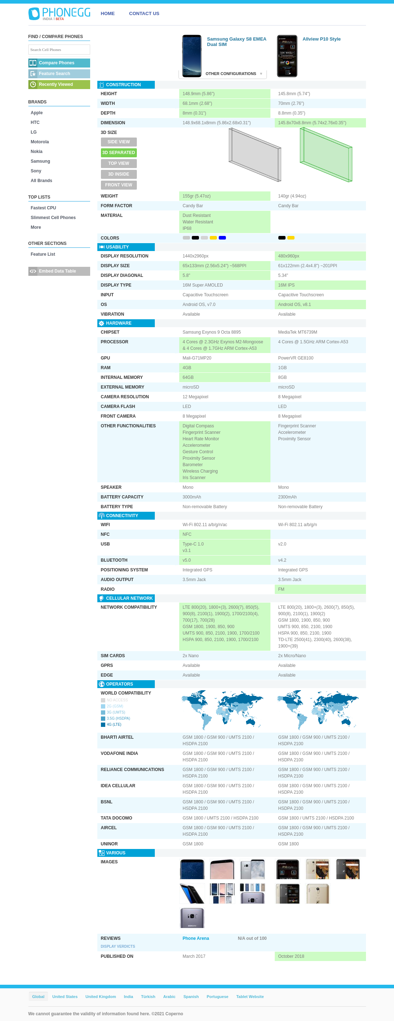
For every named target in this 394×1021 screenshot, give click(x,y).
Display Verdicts (118, 946)
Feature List (43, 254)
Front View (118, 184)
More (36, 227)
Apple (37, 112)
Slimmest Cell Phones (53, 217)
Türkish (148, 996)
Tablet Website (250, 996)
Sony (36, 170)
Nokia (37, 151)
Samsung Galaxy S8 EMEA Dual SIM (236, 41)
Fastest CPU (43, 207)
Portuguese (217, 996)
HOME (108, 13)
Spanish (191, 996)
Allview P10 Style (322, 39)
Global (38, 996)
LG (34, 132)
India (128, 996)
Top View (118, 163)
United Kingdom (100, 996)
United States (65, 996)
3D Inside (118, 174)
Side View (118, 141)
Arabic (169, 996)
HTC (35, 122)
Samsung (40, 161)
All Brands (41, 180)
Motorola (40, 141)
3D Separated (118, 152)
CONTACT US (144, 13)
